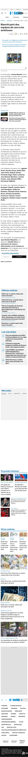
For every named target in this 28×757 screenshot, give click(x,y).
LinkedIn (13, 700)
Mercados (18, 711)
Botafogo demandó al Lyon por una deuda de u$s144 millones (18, 501)
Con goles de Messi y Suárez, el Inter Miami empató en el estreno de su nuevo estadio (7, 489)
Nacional (4, 716)
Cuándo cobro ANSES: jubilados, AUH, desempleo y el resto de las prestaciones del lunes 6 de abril (13, 317)
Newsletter (23, 700)
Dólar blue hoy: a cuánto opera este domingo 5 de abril (14, 361)
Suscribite (19, 256)
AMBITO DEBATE (22, 742)
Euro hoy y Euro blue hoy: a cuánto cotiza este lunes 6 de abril (13, 574)
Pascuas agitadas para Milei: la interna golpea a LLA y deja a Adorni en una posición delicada (16, 338)
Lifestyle (22, 714)
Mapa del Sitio (11, 727)
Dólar (12, 9)
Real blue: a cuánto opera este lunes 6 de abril (12, 324)
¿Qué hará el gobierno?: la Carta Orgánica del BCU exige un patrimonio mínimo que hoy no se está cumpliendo (12, 616)
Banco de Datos (6, 711)
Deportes (9, 20)
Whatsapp (21, 700)
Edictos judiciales (18, 732)
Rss (2, 727)
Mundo (13, 716)
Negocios (4, 714)
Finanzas (14, 708)
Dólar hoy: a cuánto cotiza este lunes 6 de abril (12, 295)
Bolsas (10, 393)
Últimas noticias (15, 705)
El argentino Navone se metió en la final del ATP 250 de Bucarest (21, 487)
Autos (21, 722)
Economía (16, 17)
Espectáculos (6, 724)
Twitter (2, 700)
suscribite (21, 13)
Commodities (17, 393)
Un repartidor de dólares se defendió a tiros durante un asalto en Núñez (14, 641)
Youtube (17, 699)
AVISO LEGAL (5, 732)
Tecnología (18, 724)
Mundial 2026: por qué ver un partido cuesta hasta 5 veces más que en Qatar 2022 (17, 114)
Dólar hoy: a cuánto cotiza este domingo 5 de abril (11, 606)
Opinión (13, 714)
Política (23, 708)
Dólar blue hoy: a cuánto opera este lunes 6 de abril (12, 301)
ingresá (25, 13)
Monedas (3, 393)
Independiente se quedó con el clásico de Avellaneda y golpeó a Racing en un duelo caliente (19, 512)
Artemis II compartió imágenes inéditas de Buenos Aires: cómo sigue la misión (16, 345)
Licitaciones (13, 735)
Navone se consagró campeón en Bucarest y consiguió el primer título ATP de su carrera (14, 45)
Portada (4, 705)
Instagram (9, 700)
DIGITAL (6, 741)
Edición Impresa (6, 719)
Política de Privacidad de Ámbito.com (13, 730)
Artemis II (18, 9)
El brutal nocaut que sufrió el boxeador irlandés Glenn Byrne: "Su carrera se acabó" (17, 119)
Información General (8, 722)
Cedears (24, 393)
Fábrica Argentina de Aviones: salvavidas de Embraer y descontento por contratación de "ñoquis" (13, 308)
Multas (3, 735)
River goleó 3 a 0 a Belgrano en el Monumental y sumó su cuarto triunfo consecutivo (14, 41)
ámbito (3, 20)
